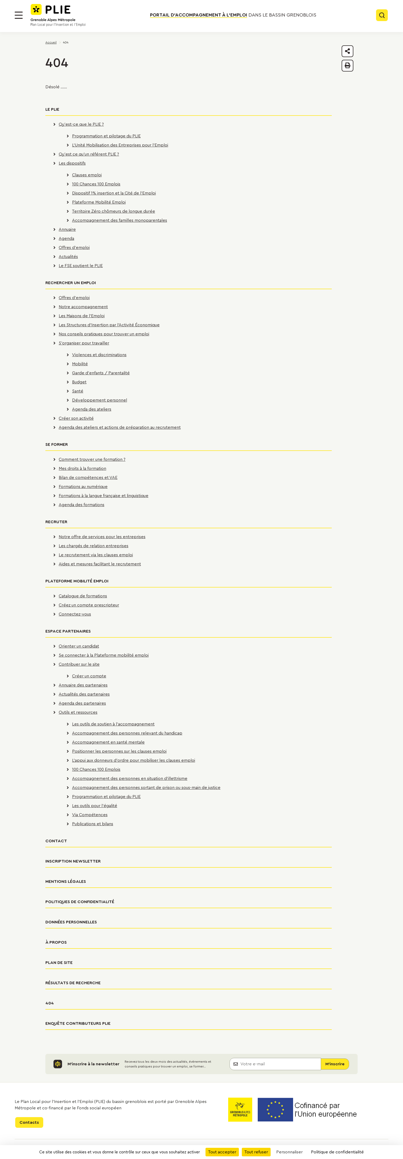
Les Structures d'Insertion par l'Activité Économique (109, 325)
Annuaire (67, 229)
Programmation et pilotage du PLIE (106, 136)
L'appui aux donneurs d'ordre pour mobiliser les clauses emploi (133, 760)
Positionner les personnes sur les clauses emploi (119, 751)
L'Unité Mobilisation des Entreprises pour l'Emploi (120, 145)
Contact (56, 841)
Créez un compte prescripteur (89, 605)
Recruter (56, 522)
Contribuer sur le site (79, 664)
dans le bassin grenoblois (233, 15)
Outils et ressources (78, 712)
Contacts (29, 1122)
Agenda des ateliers (91, 409)
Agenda (66, 238)
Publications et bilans (92, 824)
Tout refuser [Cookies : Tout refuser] (256, 1152)
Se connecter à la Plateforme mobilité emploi (104, 655)
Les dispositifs (72, 163)
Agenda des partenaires (82, 703)
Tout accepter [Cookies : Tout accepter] (222, 1152)
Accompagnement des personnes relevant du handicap (127, 733)
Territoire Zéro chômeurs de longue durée (113, 211)
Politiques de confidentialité (79, 902)
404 (49, 1003)
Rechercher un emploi (70, 283)
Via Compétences (90, 815)
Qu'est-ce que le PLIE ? (81, 124)
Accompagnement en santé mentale (108, 742)
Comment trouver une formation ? (92, 459)
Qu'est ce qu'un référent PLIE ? (89, 154)
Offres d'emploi (74, 247)
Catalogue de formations (83, 596)
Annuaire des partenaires (83, 685)
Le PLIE (52, 109)
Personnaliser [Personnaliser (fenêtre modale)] (289, 1152)
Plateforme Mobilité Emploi (99, 202)
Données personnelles (71, 922)
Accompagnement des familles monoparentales (119, 220)
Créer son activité (76, 418)
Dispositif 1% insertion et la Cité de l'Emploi (114, 193)
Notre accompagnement (83, 307)
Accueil (51, 42)
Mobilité (80, 364)
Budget (79, 382)
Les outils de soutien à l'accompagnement (113, 724)
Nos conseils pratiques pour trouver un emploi (104, 334)
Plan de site (59, 962)
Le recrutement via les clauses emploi (96, 555)
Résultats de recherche (73, 983)
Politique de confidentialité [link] (337, 1152)
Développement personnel (99, 400)
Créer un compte (89, 676)
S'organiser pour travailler (84, 343)
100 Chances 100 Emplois (96, 184)
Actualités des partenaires (84, 694)
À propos (56, 942)
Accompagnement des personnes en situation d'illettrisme (129, 778)
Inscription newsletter (73, 861)
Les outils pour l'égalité (94, 806)
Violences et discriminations (99, 355)
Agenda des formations (81, 505)
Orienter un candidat (79, 646)
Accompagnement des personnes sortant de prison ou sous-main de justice (146, 787)
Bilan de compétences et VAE (88, 477)
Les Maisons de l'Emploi (82, 316)
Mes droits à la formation (82, 468)
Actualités (68, 257)
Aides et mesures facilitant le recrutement (100, 564)
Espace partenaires (68, 631)
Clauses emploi (87, 175)
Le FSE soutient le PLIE (81, 266)
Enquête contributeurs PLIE (77, 1023)
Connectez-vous (75, 614)
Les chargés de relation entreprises (93, 546)
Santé (77, 391)
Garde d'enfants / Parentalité (101, 373)
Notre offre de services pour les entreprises (102, 537)
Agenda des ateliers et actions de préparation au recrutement (120, 427)
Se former (56, 444)
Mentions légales (65, 881)
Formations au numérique (83, 487)
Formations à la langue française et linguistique (103, 496)
